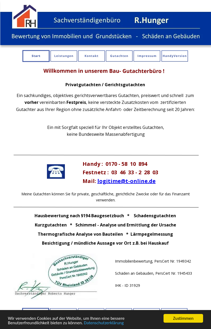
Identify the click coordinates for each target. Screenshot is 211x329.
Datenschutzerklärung (104, 323)
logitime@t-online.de (126, 181)
